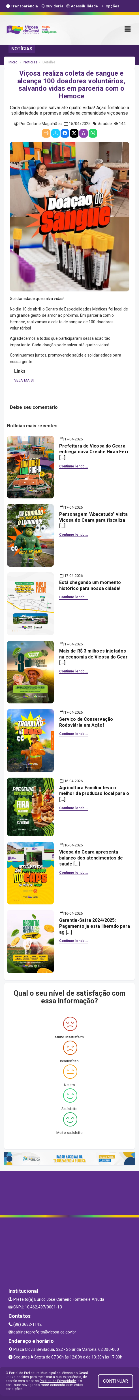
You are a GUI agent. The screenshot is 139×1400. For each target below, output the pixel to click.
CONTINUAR (115, 1381)
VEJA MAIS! (24, 380)
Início (13, 62)
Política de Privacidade (58, 1381)
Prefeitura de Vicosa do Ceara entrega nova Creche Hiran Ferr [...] (94, 452)
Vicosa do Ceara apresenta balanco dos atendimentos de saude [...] (91, 858)
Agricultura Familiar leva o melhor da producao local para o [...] (94, 793)
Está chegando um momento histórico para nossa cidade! (90, 585)
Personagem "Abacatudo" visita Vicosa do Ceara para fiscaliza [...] (93, 520)
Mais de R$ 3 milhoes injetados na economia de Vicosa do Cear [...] (93, 657)
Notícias (30, 62)
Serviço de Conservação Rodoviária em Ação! (86, 722)
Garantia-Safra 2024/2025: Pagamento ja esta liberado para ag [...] (94, 926)
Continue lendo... (73, 466)
